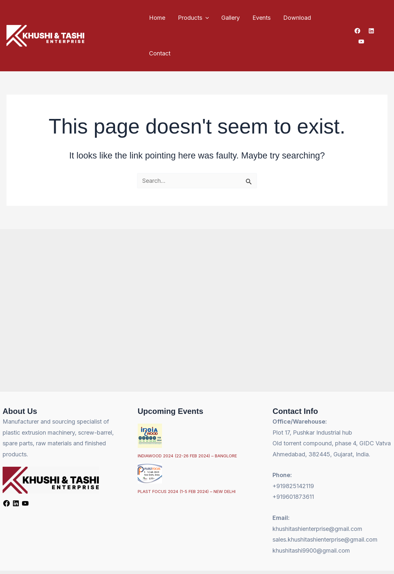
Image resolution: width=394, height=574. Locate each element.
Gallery (230, 17)
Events (260, 17)
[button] (205, 18)
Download (294, 17)
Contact (331, 17)
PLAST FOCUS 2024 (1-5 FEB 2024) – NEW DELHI (187, 456)
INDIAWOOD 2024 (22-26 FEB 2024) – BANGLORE (187, 420)
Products (193, 18)
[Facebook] (357, 18)
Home (158, 17)
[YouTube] (385, 18)
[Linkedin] (371, 18)
